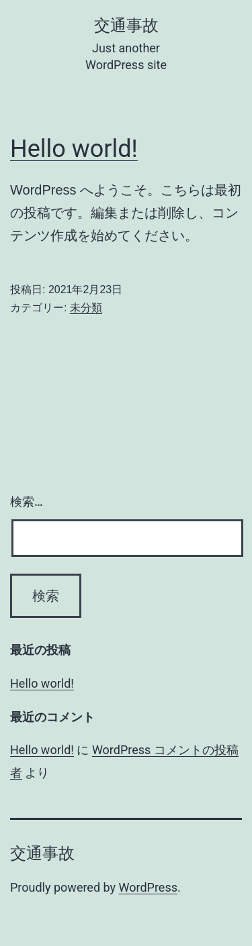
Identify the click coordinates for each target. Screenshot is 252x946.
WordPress (148, 887)
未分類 (86, 307)
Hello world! (74, 149)
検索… (26, 501)
